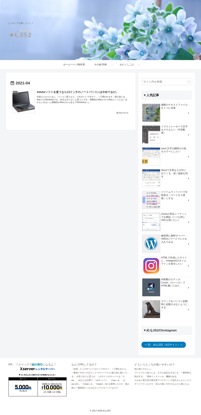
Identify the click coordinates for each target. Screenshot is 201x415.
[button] (189, 81)
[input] (166, 81)
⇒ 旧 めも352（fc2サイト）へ (163, 344)
